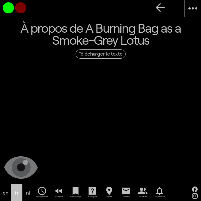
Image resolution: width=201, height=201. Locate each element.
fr (17, 193)
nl (28, 193)
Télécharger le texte (101, 54)
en (5, 193)
